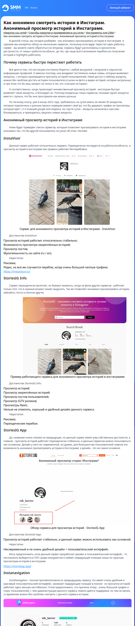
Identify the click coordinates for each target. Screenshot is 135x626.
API (26, 7)
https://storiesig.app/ (17, 566)
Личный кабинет (120, 7)
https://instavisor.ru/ (17, 271)
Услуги (33, 7)
